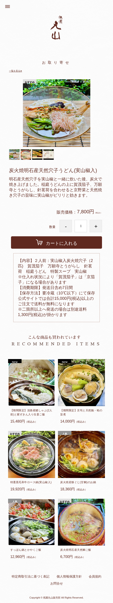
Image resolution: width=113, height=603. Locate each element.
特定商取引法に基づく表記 (30, 576)
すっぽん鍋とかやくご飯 (25, 549)
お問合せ (56, 583)
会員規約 (95, 576)
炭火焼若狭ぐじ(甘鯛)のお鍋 (78, 482)
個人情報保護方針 (69, 576)
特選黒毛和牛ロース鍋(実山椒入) (31, 482)
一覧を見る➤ (15, 71)
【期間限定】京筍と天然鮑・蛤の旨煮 (81, 412)
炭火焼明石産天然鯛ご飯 (75, 549)
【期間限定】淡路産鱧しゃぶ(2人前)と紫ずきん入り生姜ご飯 (31, 412)
